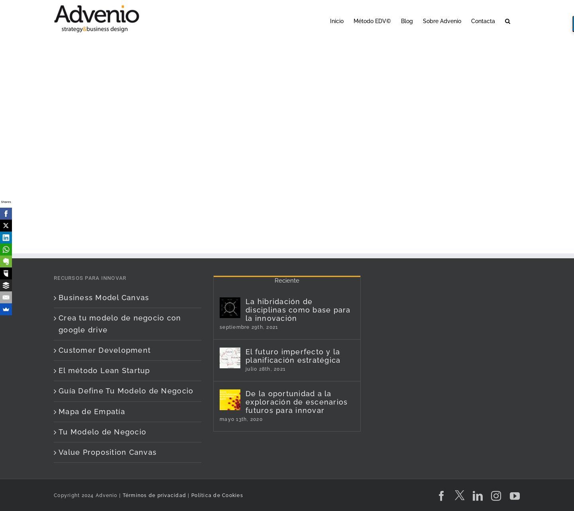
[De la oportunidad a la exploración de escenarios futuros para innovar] (230, 399)
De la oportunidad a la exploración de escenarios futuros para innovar (297, 402)
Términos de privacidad (153, 495)
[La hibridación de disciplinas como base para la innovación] (230, 307)
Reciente (287, 280)
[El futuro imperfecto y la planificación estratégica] (230, 358)
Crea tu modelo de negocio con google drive (120, 324)
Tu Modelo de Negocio (102, 432)
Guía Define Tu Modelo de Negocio (126, 391)
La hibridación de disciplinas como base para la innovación (298, 309)
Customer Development (105, 350)
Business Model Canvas (104, 297)
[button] (507, 20)
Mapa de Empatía (92, 411)
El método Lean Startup (104, 370)
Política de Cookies (217, 495)
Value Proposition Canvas (108, 452)
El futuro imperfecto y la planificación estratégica (293, 356)
